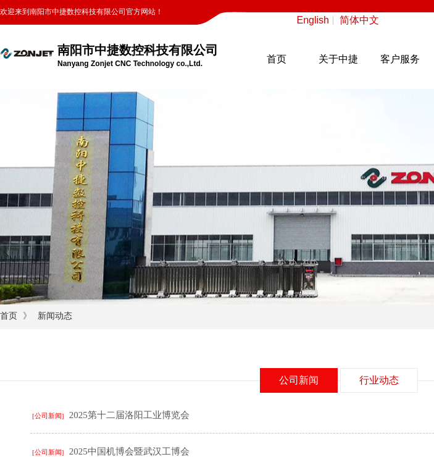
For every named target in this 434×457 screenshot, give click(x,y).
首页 (276, 59)
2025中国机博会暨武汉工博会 (129, 451)
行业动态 (379, 380)
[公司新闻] (48, 415)
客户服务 (400, 59)
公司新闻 (299, 380)
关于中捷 (338, 59)
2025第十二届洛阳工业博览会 (129, 415)
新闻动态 (55, 316)
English (313, 20)
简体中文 (359, 20)
